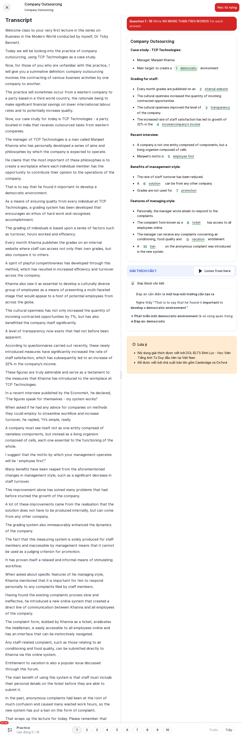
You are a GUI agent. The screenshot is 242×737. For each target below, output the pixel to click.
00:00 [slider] (4, 722)
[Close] (7, 7)
